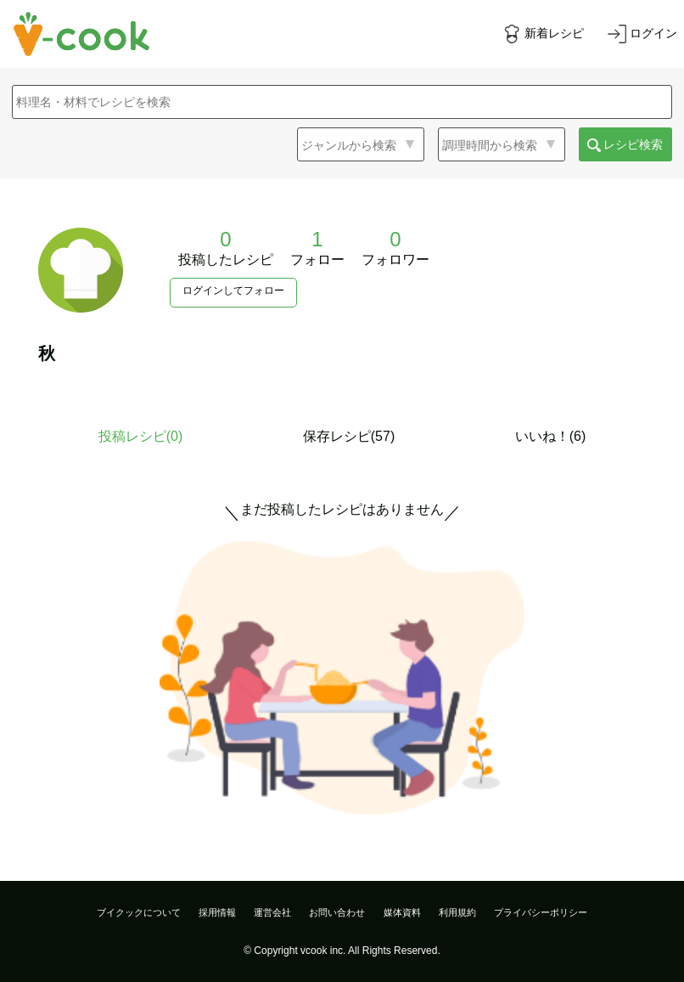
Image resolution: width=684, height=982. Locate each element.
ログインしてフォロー (233, 290)
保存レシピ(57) (349, 436)
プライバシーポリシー (540, 912)
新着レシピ (554, 33)
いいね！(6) (550, 436)
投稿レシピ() (140, 436)
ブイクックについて (139, 912)
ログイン (653, 33)
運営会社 (272, 912)
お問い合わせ (337, 912)
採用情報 (217, 912)
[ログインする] (642, 34)
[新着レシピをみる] (543, 34)
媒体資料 (402, 912)
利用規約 (457, 912)
